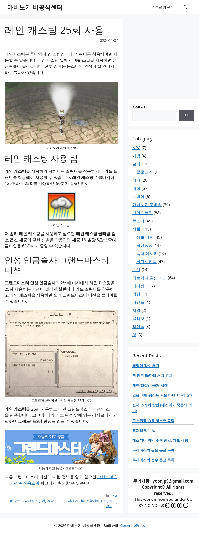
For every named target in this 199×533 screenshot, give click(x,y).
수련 (136, 269)
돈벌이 (138, 196)
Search (138, 106)
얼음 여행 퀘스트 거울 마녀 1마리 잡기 (163, 395)
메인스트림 (142, 212)
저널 (136, 310)
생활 (136, 229)
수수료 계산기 (163, 7)
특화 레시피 (147, 253)
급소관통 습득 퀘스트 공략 (153, 420)
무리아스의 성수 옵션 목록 (153, 459)
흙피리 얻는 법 (144, 430)
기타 (136, 180)
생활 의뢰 (144, 237)
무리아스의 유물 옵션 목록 (153, 450)
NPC (136, 147)
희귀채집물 (146, 261)
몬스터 (138, 221)
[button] (185, 7)
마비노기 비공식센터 (34, 7)
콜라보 (138, 318)
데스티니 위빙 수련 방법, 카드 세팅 (160, 440)
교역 (136, 164)
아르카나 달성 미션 (149, 277)
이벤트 (138, 302)
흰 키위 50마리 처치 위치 (152, 375)
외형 (136, 294)
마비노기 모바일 (147, 204)
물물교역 (144, 172)
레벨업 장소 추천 (145, 365)
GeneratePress (132, 525)
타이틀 (138, 326)
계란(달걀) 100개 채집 (150, 385)
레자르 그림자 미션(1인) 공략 (32, 500)
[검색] (186, 115)
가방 (136, 156)
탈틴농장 (144, 245)
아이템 (138, 286)
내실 (114, 495)
